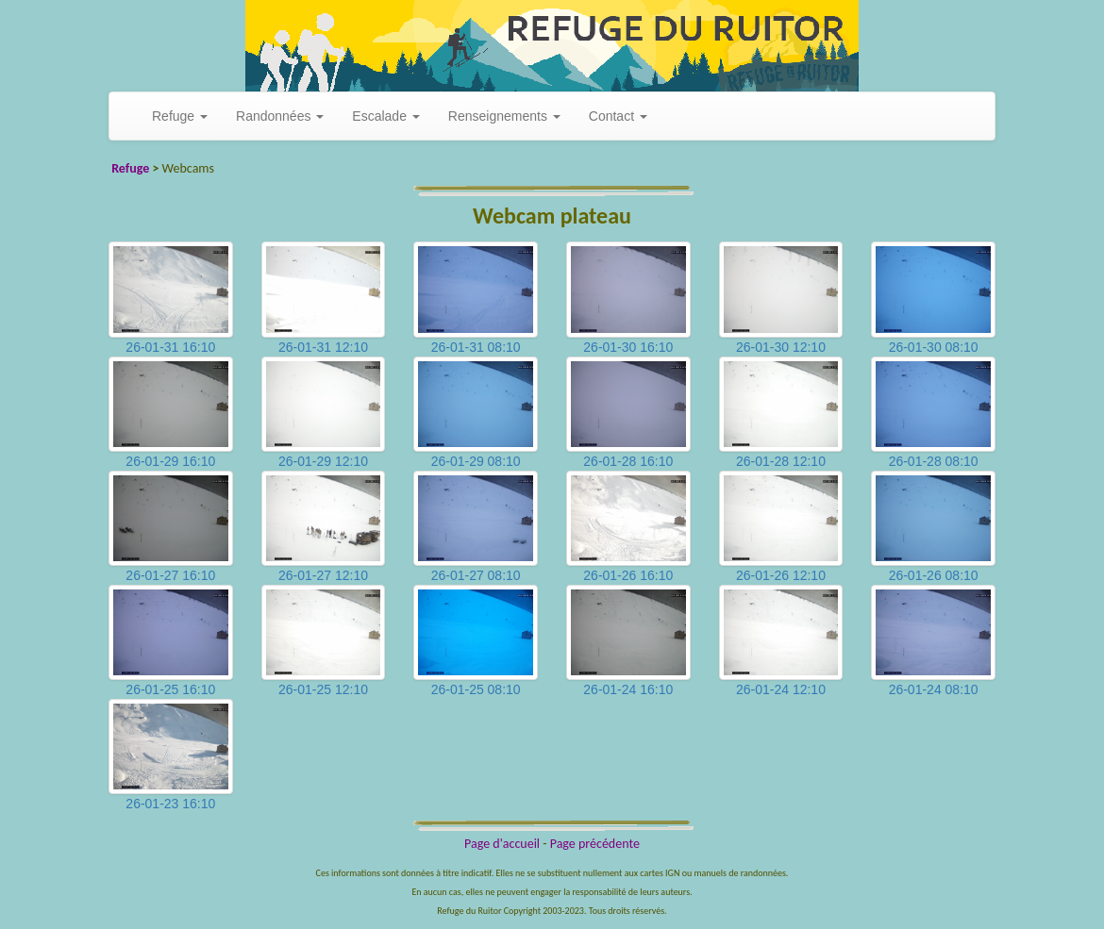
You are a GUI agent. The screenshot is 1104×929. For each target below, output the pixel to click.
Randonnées (280, 116)
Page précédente (595, 844)
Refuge (180, 116)
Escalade (385, 116)
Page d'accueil (502, 844)
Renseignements (504, 116)
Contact (618, 116)
